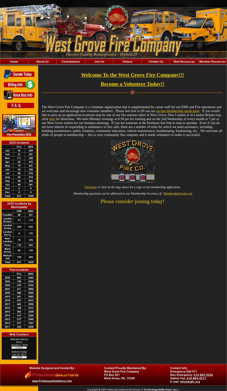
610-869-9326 (203, 375)
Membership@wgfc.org (177, 193)
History (127, 61)
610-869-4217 (196, 378)
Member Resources (212, 61)
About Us (42, 61)
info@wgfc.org (190, 381)
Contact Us (155, 61)
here (52, 119)
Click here (90, 187)
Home (14, 61)
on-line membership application (177, 111)
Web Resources (184, 61)
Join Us (99, 61)
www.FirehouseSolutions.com (52, 381)
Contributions (71, 61)
